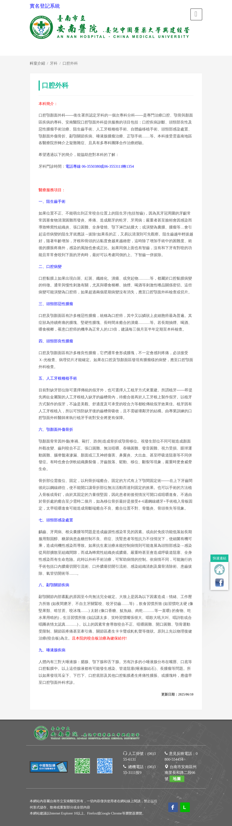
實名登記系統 (45, 6)
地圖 (177, 779)
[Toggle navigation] (196, 14)
